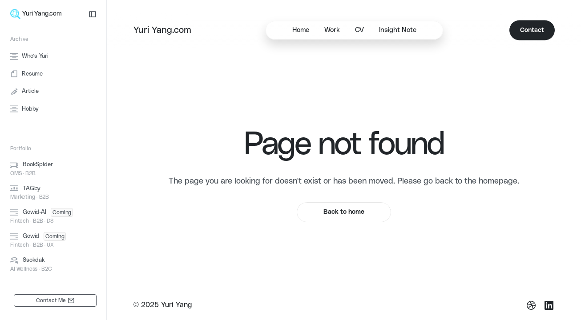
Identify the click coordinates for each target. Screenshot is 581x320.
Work (332, 30)
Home (300, 30)
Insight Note (397, 30)
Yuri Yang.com (162, 30)
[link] (55, 300)
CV (359, 30)
